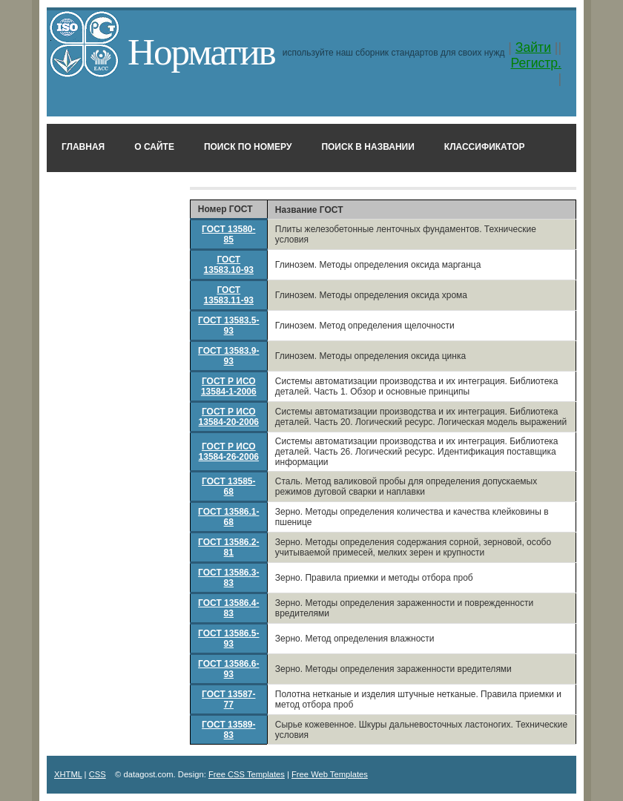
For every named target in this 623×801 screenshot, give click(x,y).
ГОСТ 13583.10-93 (229, 264)
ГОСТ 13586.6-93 (228, 669)
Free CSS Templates (246, 774)
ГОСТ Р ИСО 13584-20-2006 (229, 416)
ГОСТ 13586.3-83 (228, 577)
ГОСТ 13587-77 (228, 699)
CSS (97, 774)
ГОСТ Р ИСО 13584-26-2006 (229, 451)
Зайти (533, 47)
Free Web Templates (329, 774)
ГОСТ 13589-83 (228, 729)
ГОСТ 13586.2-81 (228, 547)
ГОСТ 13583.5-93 (228, 325)
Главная (83, 147)
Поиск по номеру (248, 147)
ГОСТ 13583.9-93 (228, 356)
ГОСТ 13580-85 (228, 234)
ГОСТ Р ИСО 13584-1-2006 (229, 386)
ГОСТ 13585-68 (228, 486)
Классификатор (484, 147)
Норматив (201, 51)
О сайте (154, 147)
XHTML (68, 774)
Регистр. (535, 63)
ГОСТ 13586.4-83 (228, 608)
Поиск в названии (367, 147)
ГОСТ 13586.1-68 (228, 517)
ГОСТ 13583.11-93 (229, 295)
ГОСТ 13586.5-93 (228, 638)
